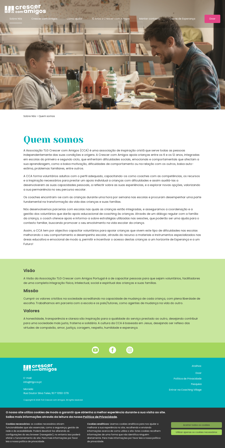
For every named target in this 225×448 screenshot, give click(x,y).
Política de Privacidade (188, 378)
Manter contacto (149, 18)
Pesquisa (196, 384)
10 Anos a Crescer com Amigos (111, 18)
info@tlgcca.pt (32, 382)
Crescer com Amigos (44, 18)
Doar (212, 19)
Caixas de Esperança (182, 18)
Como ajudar (74, 18)
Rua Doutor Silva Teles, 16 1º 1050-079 (46, 393)
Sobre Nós (16, 18)
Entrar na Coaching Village (185, 390)
